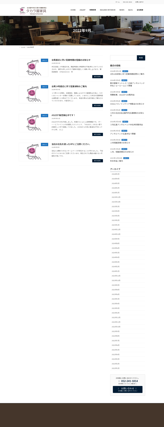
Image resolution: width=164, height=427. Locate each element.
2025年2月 (115, 220)
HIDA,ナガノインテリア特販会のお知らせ (127, 104)
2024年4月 (115, 257)
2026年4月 (115, 179)
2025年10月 (116, 202)
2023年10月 (116, 280)
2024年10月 (116, 234)
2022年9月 (115, 331)
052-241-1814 (127, 2)
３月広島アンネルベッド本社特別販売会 (126, 124)
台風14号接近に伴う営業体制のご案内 (69, 86)
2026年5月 (115, 174)
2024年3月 (115, 262)
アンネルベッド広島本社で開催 (123, 133)
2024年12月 (116, 229)
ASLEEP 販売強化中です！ (64, 115)
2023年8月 (115, 290)
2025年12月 (116, 197)
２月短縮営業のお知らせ (120, 143)
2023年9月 (115, 285)
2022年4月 (115, 354)
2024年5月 (115, 253)
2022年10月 (116, 327)
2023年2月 (115, 313)
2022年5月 (115, 350)
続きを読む (97, 76)
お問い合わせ (139, 2)
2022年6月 (115, 345)
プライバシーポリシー (26, 408)
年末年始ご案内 (116, 161)
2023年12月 (116, 276)
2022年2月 (115, 364)
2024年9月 (115, 239)
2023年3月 (115, 308)
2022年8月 (115, 336)
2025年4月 (115, 211)
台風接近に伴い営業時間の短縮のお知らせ (71, 60)
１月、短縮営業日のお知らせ (122, 152)
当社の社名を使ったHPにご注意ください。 (71, 144)
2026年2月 (115, 188)
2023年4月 (115, 304)
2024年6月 (115, 248)
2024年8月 (115, 243)
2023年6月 (115, 294)
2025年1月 (115, 225)
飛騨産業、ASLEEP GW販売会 (122, 95)
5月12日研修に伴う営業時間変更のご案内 (127, 74)
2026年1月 (115, 192)
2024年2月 (115, 267)
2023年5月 (115, 299)
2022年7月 (115, 340)
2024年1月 (115, 271)
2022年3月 (115, 359)
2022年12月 (116, 317)
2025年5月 (115, 206)
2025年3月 (115, 216)
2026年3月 (115, 183)
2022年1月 (115, 368)
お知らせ (125, 71)
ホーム (117, 2)
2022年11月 (116, 322)
